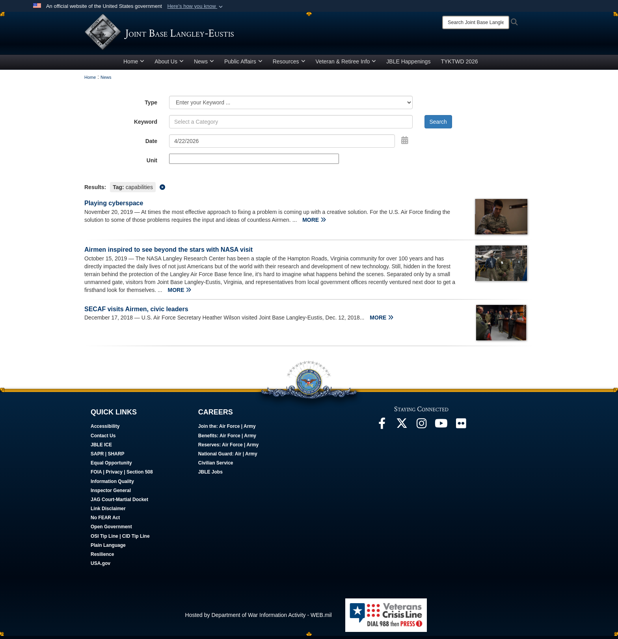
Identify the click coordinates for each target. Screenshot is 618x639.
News (204, 64)
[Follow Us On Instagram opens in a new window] (421, 428)
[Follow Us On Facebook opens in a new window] (382, 428)
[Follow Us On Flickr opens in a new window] (461, 428)
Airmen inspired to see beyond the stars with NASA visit (168, 252)
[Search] (475, 22)
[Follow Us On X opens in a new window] (401, 428)
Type (151, 105)
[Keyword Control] (291, 124)
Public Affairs (243, 64)
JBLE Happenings (408, 64)
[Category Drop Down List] (291, 105)
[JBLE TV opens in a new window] (441, 428)
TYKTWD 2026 (459, 64)
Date (151, 144)
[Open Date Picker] (405, 143)
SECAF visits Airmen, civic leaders (136, 311)
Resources (289, 64)
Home (133, 64)
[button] (195, 6)
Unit (152, 163)
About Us (169, 64)
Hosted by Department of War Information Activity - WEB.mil (258, 618)
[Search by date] (282, 143)
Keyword (145, 124)
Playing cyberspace (113, 205)
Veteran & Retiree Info (346, 64)
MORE (314, 222)
